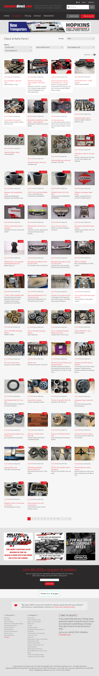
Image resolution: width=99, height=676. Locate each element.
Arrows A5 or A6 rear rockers (84, 434)
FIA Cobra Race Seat (57, 120)
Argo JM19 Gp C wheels (35, 400)
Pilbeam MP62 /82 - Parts (83, 331)
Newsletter (49, 16)
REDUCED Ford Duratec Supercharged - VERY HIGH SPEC (36, 82)
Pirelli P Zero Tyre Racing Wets (37, 192)
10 (58, 519)
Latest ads (73, 16)
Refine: (6, 45)
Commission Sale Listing (36, 633)
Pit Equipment (33, 627)
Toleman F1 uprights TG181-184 (60, 400)
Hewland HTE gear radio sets (37, 162)
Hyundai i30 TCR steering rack (60, 295)
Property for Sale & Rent (36, 656)
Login (83, 2)
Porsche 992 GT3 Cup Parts (12, 120)
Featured (7, 620)
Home (6, 16)
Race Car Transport (34, 622)
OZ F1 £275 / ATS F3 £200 (11, 363)
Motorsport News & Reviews (38, 639)
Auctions (31, 637)
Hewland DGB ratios (10, 467)
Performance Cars (34, 643)
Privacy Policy (9, 627)
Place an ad (87, 16)
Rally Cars (31, 624)
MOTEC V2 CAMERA (80, 262)
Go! (92, 7)
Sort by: (61, 38)
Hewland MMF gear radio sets (60, 160)
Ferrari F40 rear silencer (59, 226)
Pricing (28, 16)
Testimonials (8, 629)
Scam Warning (9, 635)
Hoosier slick (32, 363)
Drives (30, 625)
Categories (17, 16)
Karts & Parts (32, 635)
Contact (37, 16)
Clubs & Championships (36, 654)
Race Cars (31, 618)
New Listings (8, 622)
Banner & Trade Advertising (13, 624)
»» (69, 519)
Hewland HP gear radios (82, 118)
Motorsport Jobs (33, 641)
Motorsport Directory (35, 649)
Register (91, 2)
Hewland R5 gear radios (12, 152)
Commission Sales (10, 625)
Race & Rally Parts (34, 620)
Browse (6, 618)
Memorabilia (32, 647)
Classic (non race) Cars (36, 645)
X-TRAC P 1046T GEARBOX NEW (14, 295)
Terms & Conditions (10, 631)
